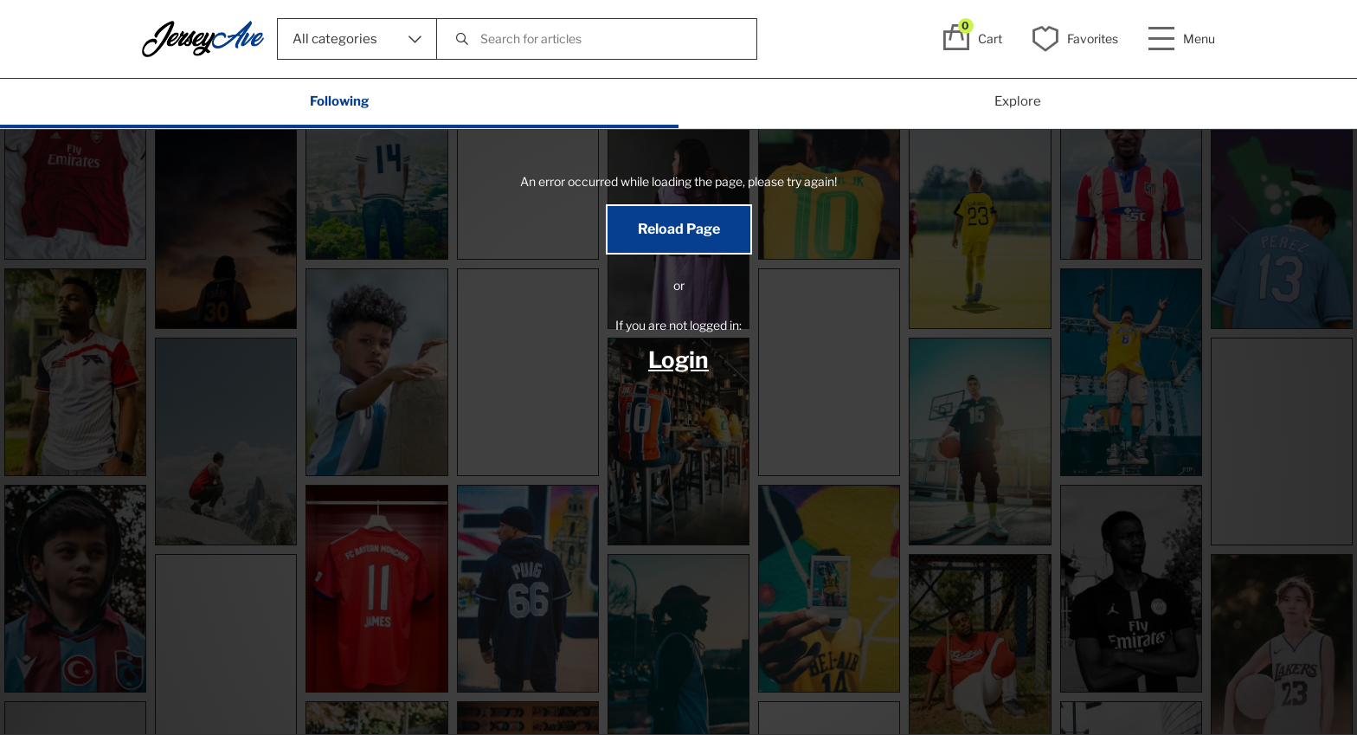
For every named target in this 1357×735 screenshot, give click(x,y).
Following (340, 101)
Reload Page (679, 229)
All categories (357, 39)
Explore (1017, 101)
